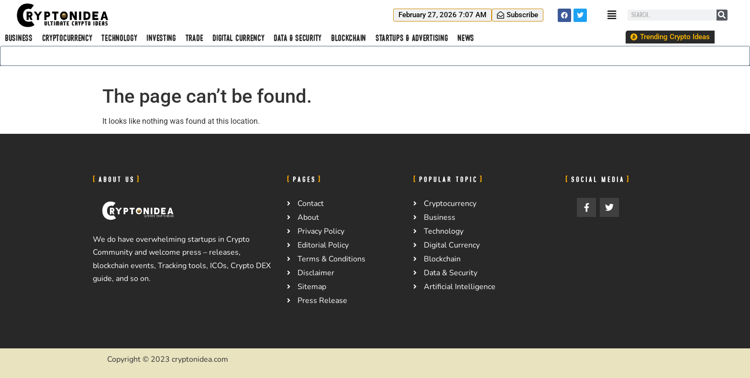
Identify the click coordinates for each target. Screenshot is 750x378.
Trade (194, 38)
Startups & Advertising (411, 38)
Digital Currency (238, 38)
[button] (442, 15)
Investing (161, 38)
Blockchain (348, 38)
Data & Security (297, 38)
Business (19, 38)
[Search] (722, 15)
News (465, 38)
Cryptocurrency (67, 38)
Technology (119, 38)
